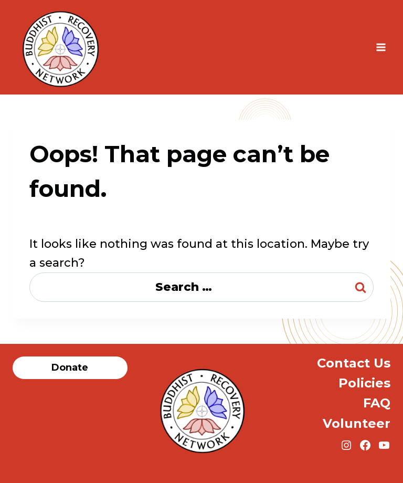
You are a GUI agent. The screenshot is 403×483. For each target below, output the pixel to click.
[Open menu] (380, 47)
